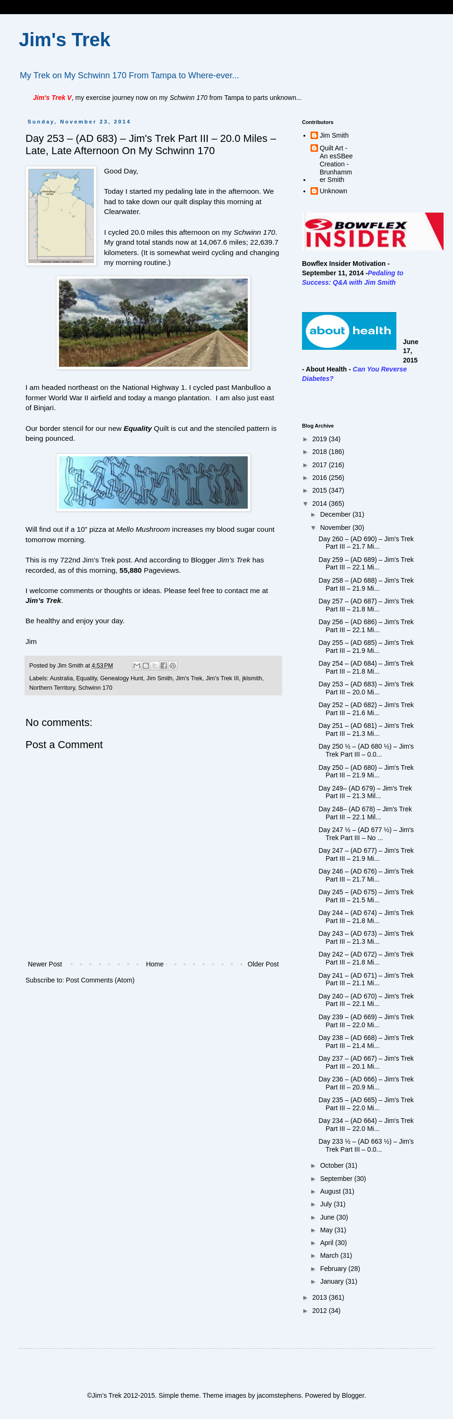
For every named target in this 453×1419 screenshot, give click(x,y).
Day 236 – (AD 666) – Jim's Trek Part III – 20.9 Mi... (366, 1083)
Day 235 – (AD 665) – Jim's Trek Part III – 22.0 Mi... (366, 1104)
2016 (320, 477)
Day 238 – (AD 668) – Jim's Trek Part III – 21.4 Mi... (366, 1041)
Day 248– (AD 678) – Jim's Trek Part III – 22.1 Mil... (365, 813)
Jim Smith (159, 678)
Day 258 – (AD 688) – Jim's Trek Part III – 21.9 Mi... (366, 584)
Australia (61, 678)
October (332, 1165)
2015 (320, 490)
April (327, 1242)
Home (154, 964)
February (334, 1268)
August (331, 1191)
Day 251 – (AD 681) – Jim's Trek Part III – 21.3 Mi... (366, 729)
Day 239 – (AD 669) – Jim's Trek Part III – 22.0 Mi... (366, 1021)
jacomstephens (279, 1395)
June (328, 1217)
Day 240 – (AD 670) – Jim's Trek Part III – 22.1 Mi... (366, 1000)
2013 (320, 1297)
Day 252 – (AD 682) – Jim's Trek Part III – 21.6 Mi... (366, 709)
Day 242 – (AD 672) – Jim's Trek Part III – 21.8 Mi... (366, 958)
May (327, 1230)
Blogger (353, 1395)
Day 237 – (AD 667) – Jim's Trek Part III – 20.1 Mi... (366, 1062)
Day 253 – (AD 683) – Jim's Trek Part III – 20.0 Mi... (366, 688)
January (332, 1281)
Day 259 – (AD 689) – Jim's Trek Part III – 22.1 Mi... (366, 563)
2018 (320, 451)
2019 (320, 439)
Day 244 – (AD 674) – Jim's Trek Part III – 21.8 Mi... (366, 916)
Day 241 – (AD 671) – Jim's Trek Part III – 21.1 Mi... (366, 979)
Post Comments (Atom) (100, 980)
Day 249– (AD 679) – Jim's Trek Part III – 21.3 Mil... (365, 792)
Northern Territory (52, 688)
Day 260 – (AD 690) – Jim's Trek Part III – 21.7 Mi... (366, 543)
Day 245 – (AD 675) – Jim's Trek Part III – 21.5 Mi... (366, 896)
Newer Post (45, 964)
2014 (320, 503)
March (330, 1255)
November (336, 527)
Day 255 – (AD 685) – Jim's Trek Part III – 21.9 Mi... (366, 646)
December (336, 514)
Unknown (333, 191)
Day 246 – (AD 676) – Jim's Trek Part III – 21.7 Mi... (366, 875)
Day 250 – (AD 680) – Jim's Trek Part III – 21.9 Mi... (366, 771)
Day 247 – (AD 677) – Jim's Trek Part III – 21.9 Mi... (366, 854)
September (337, 1178)
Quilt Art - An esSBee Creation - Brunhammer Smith (336, 163)
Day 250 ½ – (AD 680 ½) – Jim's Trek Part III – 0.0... (366, 750)
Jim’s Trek (43, 600)
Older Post (263, 964)
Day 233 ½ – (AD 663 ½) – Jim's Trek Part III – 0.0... (366, 1145)
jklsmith (252, 678)
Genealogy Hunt (121, 678)
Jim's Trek (64, 39)
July (327, 1204)
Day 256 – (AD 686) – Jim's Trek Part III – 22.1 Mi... (366, 626)
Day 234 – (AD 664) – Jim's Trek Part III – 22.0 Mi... (366, 1124)
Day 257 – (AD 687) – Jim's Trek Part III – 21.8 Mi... (366, 605)
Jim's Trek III (222, 678)
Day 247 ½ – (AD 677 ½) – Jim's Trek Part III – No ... (366, 834)
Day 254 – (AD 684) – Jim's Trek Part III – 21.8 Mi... (366, 667)
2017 (320, 465)
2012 (320, 1310)
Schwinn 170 (95, 688)
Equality (86, 678)
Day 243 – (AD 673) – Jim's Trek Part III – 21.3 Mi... (366, 937)
